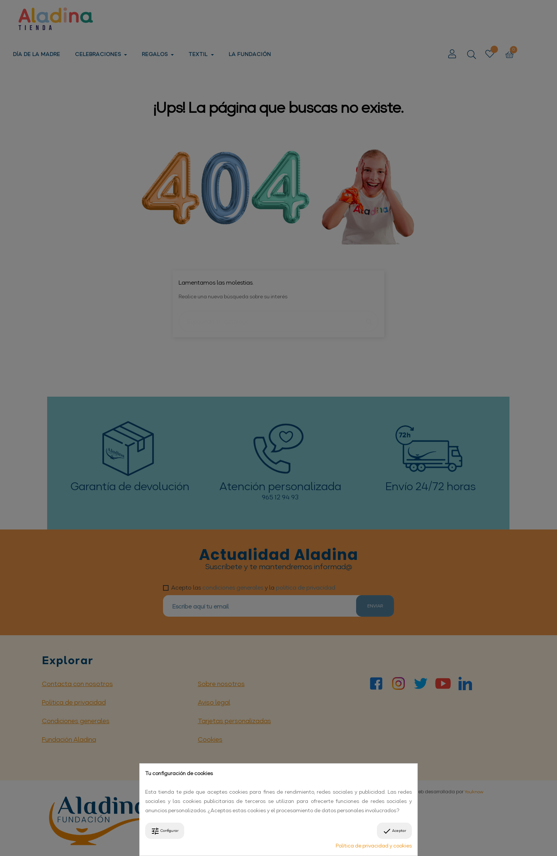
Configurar (165, 831)
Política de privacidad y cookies (374, 846)
